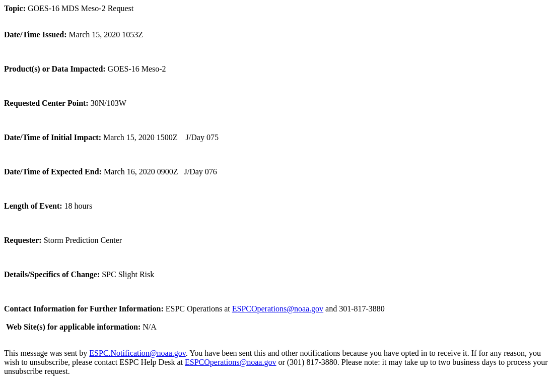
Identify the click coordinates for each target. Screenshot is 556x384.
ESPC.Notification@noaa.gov (137, 353)
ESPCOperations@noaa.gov (277, 308)
